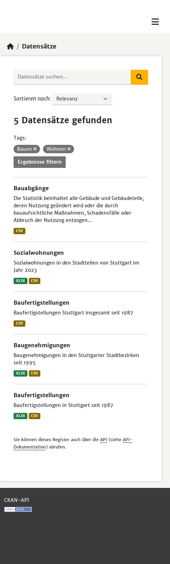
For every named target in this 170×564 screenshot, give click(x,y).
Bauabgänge (31, 188)
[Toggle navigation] (155, 22)
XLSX (20, 281)
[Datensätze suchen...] (72, 77)
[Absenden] (139, 77)
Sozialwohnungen (39, 252)
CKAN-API (16, 500)
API (103, 439)
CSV (19, 231)
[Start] (10, 46)
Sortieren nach (31, 98)
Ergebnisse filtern (40, 162)
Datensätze (39, 46)
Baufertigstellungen (42, 302)
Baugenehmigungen (42, 345)
